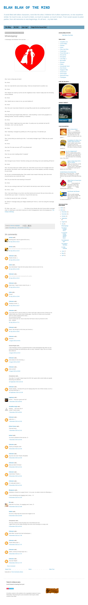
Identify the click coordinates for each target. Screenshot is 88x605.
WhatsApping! (64, 225)
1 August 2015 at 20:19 (14, 353)
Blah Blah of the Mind (67, 35)
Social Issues (63, 71)
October (64, 216)
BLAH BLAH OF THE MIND (27, 8)
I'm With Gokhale (64, 247)
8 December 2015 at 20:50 (15, 515)
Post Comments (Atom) (17, 572)
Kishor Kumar (12, 426)
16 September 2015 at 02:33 (16, 381)
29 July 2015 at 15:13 (14, 278)
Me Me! (16, 27)
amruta (11, 237)
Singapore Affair (64, 70)
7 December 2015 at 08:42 (15, 401)
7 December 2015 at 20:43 (15, 439)
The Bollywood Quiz (65, 241)
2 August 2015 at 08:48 (14, 371)
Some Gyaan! (63, 73)
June (63, 251)
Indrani (11, 435)
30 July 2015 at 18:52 (14, 331)
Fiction (61, 47)
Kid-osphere (63, 56)
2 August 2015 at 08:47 (14, 362)
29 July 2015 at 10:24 (14, 260)
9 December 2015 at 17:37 (15, 544)
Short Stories (63, 68)
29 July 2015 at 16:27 (14, 305)
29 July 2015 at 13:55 (14, 269)
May (63, 253)
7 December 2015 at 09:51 (15, 412)
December (64, 212)
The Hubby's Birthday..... (64, 244)
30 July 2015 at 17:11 (14, 322)
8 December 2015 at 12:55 (15, 497)
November (64, 214)
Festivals (62, 45)
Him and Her (20, 227)
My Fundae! (63, 60)
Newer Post (8, 569)
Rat (10, 502)
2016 (61, 207)
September (64, 218)
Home (30, 569)
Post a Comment (11, 566)
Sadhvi (10, 511)
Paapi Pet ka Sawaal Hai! (39, 27)
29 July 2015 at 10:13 (14, 241)
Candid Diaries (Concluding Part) (68, 172)
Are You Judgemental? (71, 151)
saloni (10, 265)
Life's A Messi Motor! (73, 129)
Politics (62, 64)
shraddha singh (13, 406)
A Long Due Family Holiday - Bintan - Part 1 (64, 235)
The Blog (8, 27)
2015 (61, 210)
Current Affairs (63, 43)
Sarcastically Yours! (65, 66)
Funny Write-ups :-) (13, 227)
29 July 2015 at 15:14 (14, 287)
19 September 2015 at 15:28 (16, 392)
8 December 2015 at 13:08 (15, 506)
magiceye (11, 397)
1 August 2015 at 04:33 (14, 340)
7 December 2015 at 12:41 (15, 430)
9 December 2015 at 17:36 (15, 535)
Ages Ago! (25, 27)
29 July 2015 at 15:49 (14, 296)
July (63, 224)
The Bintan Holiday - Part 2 (64, 229)
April (63, 255)
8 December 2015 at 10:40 (15, 448)
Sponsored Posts (64, 75)
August (63, 221)
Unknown (11, 255)
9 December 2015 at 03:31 (15, 526)
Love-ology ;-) (27, 227)
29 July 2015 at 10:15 (14, 250)
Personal (62, 62)
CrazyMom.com (64, 42)
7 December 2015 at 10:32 (15, 421)
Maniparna (11, 490)
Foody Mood (63, 51)
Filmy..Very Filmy (64, 49)
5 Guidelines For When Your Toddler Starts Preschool (74, 141)
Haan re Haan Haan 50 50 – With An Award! (74, 161)
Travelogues (63, 77)
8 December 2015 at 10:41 (15, 467)
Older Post (51, 569)
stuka (10, 292)
